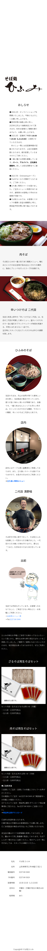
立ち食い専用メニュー (16, 481)
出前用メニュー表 (14, 616)
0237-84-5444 (15, 619)
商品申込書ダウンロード (12, 813)
